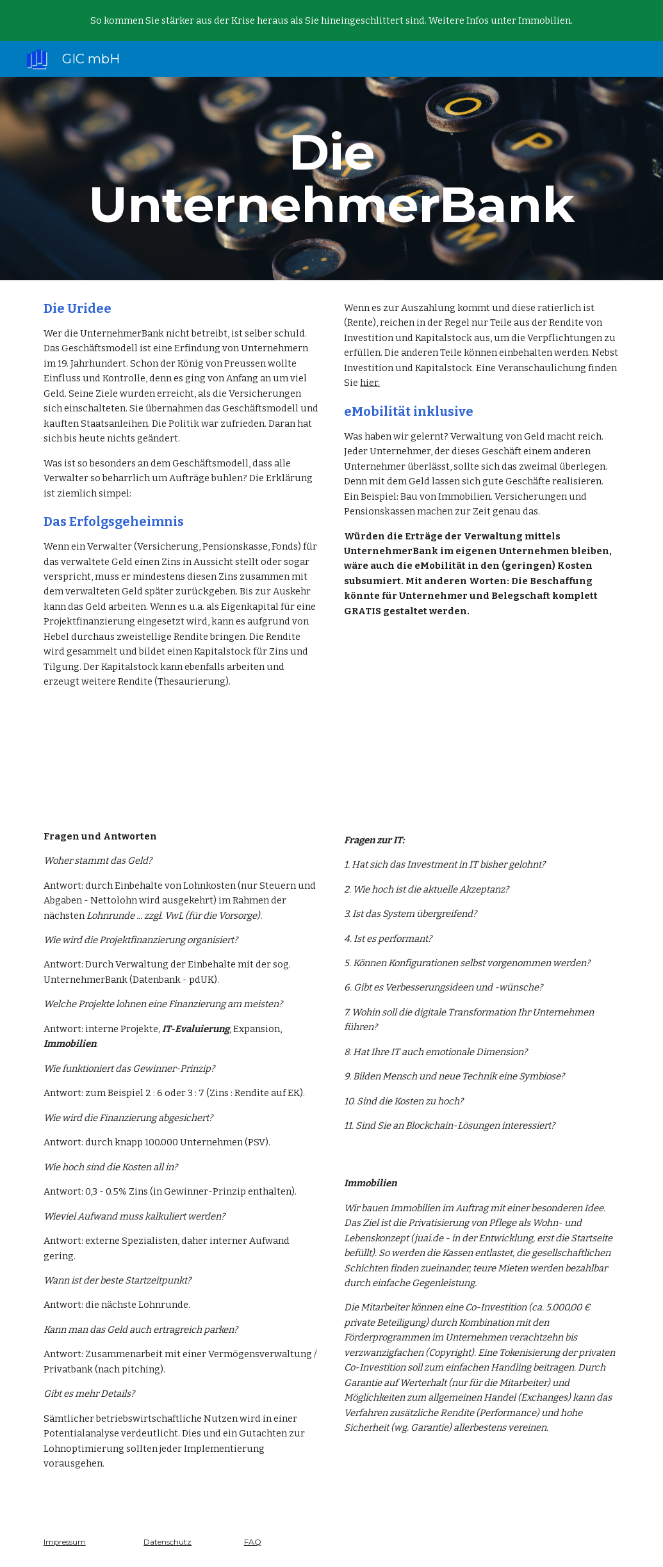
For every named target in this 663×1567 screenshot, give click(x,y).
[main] (331, 178)
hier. (370, 382)
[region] (331, 20)
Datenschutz (167, 1542)
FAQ (252, 1542)
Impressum (65, 1542)
